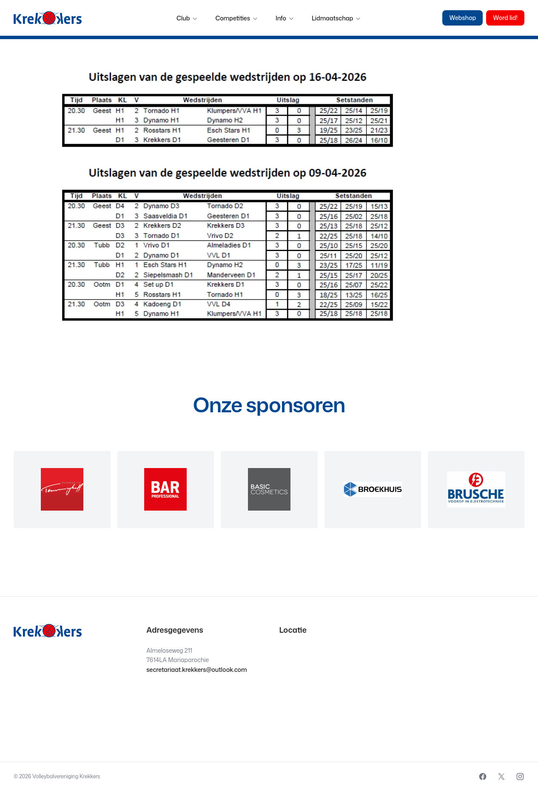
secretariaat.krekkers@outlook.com (196, 669)
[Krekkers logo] (48, 18)
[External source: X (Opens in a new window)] (501, 776)
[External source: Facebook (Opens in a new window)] (482, 776)
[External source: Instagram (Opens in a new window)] (520, 776)
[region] (269, 489)
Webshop (462, 18)
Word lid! (505, 18)
